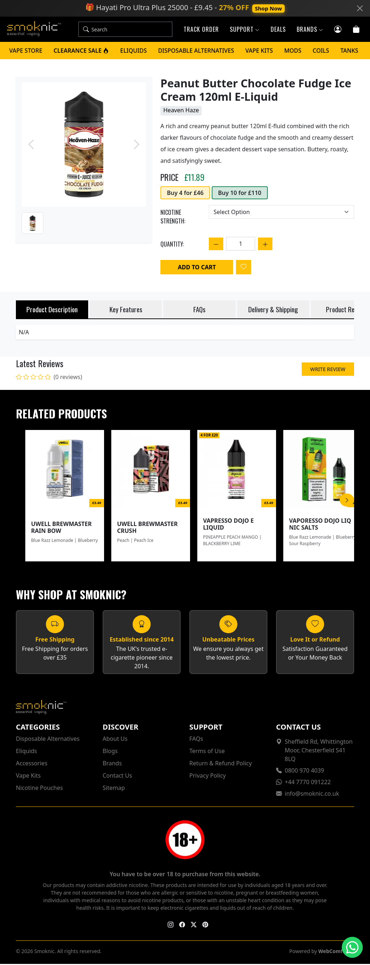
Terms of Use (207, 752)
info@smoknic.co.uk (312, 795)
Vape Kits (259, 52)
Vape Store (26, 52)
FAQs (196, 740)
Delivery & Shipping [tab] (273, 310)
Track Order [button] (201, 30)
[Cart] (356, 29)
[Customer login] (338, 29)
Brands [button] (310, 30)
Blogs (110, 752)
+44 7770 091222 (308, 783)
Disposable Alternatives (196, 52)
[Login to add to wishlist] (243, 268)
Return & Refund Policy (220, 764)
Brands (112, 764)
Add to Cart (197, 268)
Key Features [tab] (125, 310)
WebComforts (335, 952)
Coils (321, 52)
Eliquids (133, 52)
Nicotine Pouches (39, 789)
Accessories (31, 764)
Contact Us (117, 777)
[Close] (360, 8)
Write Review (327, 370)
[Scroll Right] (347, 501)
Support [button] (245, 30)
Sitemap (114, 789)
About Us (115, 740)
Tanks (349, 52)
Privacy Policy (207, 777)
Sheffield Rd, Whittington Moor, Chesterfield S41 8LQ (319, 751)
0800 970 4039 (304, 771)
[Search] (134, 30)
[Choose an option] (281, 213)
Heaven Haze (181, 111)
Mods (292, 52)
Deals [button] (278, 30)
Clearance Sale (81, 52)
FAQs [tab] (199, 310)
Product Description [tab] (52, 310)
